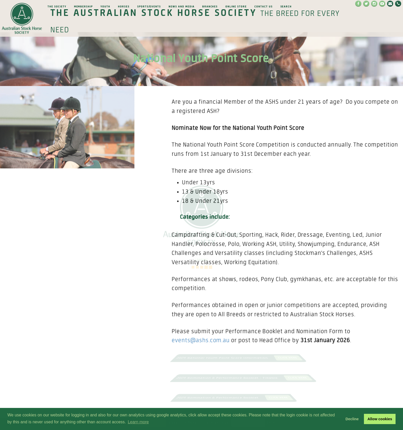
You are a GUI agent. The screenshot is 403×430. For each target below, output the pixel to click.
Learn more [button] (138, 422)
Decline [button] (352, 419)
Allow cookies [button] (380, 419)
